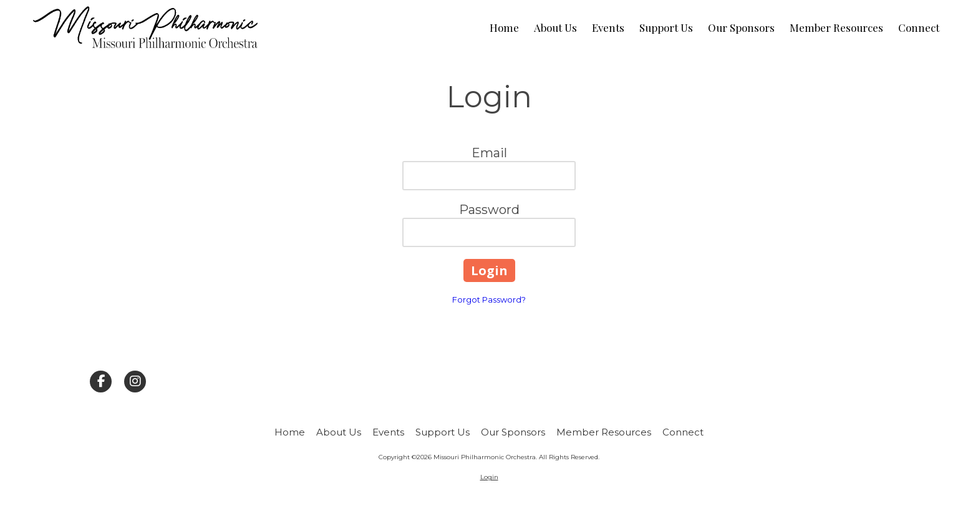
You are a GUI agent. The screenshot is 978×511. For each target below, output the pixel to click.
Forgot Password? (489, 299)
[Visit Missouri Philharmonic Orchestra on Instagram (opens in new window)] (135, 381)
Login (489, 477)
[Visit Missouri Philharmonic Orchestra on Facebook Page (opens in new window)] (101, 381)
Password (489, 209)
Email (489, 152)
